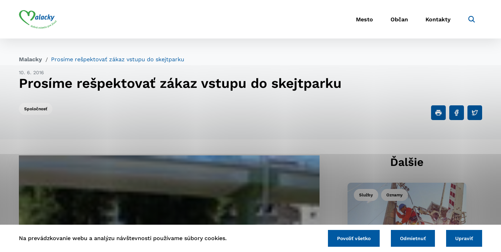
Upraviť (464, 238)
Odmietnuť (413, 238)
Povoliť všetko (354, 238)
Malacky (30, 59)
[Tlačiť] (438, 112)
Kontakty (438, 19)
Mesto (364, 19)
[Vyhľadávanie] (471, 19)
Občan (399, 19)
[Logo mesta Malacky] (38, 19)
